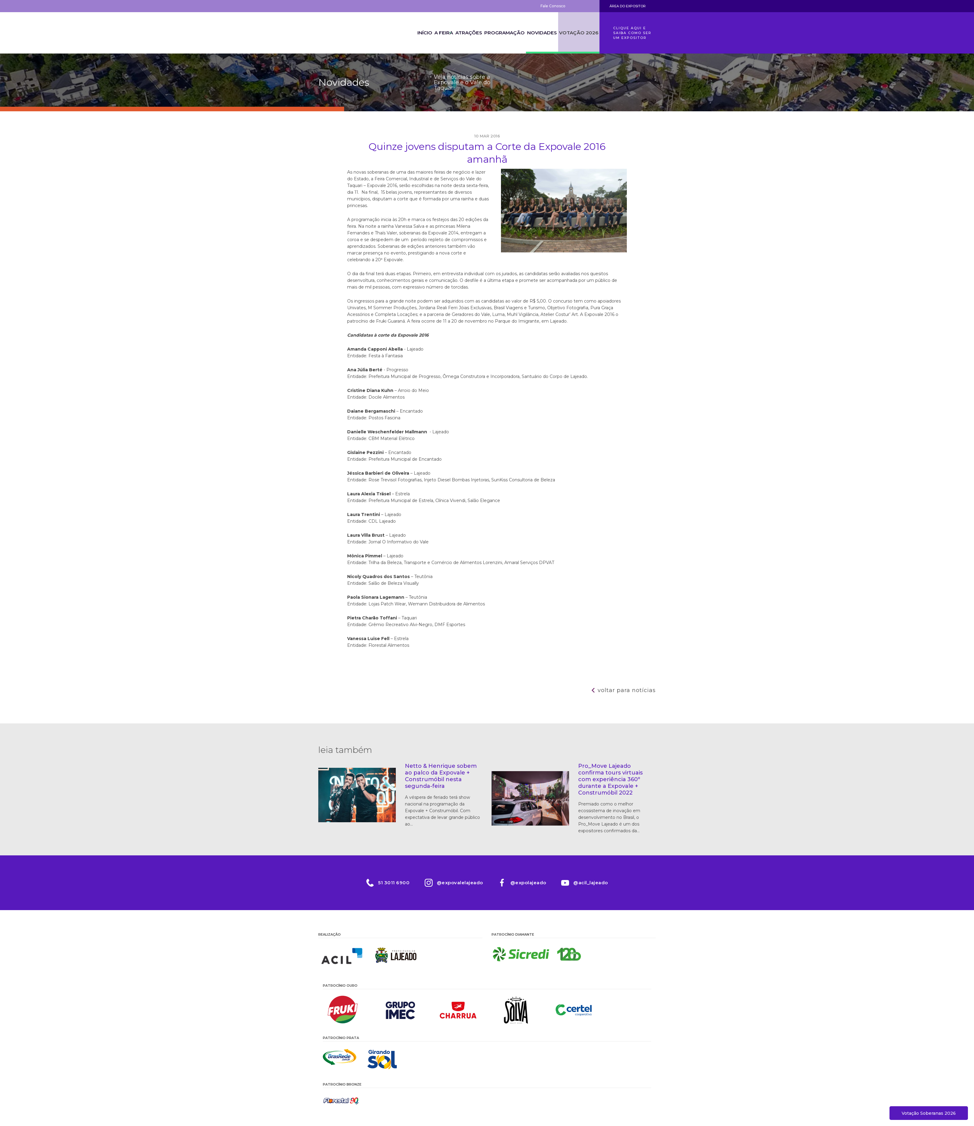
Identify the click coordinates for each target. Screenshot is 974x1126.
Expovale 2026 (351, 33)
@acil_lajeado (591, 882)
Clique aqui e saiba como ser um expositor (632, 33)
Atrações (458, 32)
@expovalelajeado (460, 882)
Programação (498, 32)
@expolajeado (528, 882)
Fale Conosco (553, 6)
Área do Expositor (628, 6)
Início (402, 32)
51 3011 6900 (393, 882)
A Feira (427, 32)
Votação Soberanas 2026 (929, 1113)
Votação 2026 (577, 32)
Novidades (538, 32)
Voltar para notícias (627, 690)
